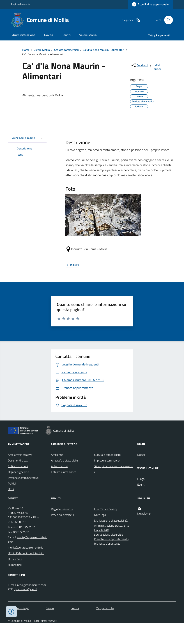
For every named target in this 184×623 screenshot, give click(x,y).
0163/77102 (27, 527)
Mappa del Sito (105, 608)
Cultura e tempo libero (107, 455)
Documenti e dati (18, 460)
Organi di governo (18, 472)
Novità (48, 35)
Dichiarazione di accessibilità (111, 520)
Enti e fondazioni (18, 466)
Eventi (141, 484)
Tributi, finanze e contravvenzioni (113, 469)
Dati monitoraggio (18, 608)
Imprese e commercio (106, 460)
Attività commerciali (66, 50)
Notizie (141, 455)
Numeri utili (15, 565)
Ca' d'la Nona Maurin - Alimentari (103, 50)
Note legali (100, 515)
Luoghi (141, 479)
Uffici (11, 489)
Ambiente (57, 455)
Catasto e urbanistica (63, 472)
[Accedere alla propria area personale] (150, 4)
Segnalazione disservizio (108, 534)
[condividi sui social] (139, 65)
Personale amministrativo (23, 478)
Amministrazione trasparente (111, 525)
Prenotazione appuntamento (111, 539)
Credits (75, 608)
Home (25, 50)
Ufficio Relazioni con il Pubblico (26, 553)
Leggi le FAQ (101, 530)
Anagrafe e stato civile (64, 460)
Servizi (66, 35)
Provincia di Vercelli (62, 515)
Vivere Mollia (88, 35)
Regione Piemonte (20, 4)
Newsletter (144, 513)
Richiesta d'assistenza (107, 543)
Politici (12, 483)
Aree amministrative (20, 455)
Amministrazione (23, 35)
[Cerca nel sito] (167, 20)
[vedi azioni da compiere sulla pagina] (155, 66)
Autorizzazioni (59, 466)
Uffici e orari (15, 559)
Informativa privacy (105, 509)
